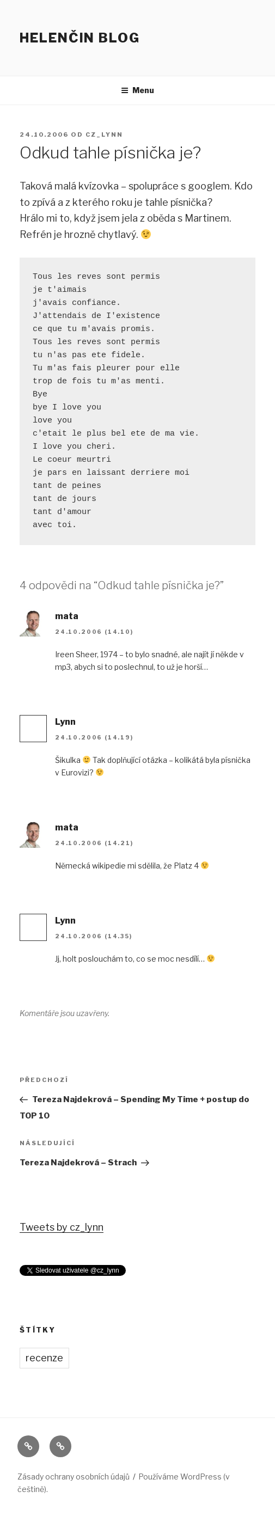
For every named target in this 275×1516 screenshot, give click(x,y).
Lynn (65, 722)
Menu (137, 90)
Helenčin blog (80, 38)
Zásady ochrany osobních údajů (73, 1476)
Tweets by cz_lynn (61, 1227)
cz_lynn (104, 134)
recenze (44, 1358)
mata (66, 616)
